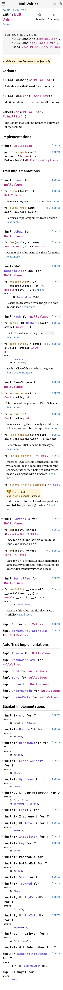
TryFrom (31, 897)
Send (15, 671)
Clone (18, 180)
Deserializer (24, 296)
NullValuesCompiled (41, 160)
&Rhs (7, 554)
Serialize (21, 578)
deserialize (18, 281)
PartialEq (21, 519)
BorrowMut (27, 743)
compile (22, 152)
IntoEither (28, 837)
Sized (21, 362)
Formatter (11, 246)
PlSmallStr (48, 38)
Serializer (23, 604)
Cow (6, 397)
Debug (18, 231)
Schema (24, 156)
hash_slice (17, 343)
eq (11, 529)
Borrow (24, 729)
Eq (13, 624)
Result (40, 246)
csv (17, 10)
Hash (17, 316)
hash (12, 323)
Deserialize (14, 271)
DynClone (26, 779)
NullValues (28, 4)
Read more (53, 201)
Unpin (16, 684)
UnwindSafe (21, 697)
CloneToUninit (31, 761)
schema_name (18, 393)
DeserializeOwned (32, 954)
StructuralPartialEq (29, 631)
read (23, 10)
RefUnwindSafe (24, 660)
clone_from (17, 207)
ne (11, 550)
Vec (32, 42)
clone (13, 191)
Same (22, 877)
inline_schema (20, 455)
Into (28, 823)
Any (22, 715)
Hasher (31, 323)
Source (7, 24)
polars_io (8, 10)
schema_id (17, 414)
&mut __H (23, 327)
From (22, 810)
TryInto (31, 915)
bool (44, 455)
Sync (15, 677)
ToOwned (25, 883)
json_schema (18, 434)
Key (22, 843)
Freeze (17, 653)
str (28, 397)
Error (39, 289)
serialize (17, 589)
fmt (11, 242)
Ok (26, 597)
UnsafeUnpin (22, 691)
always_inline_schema (26, 484)
